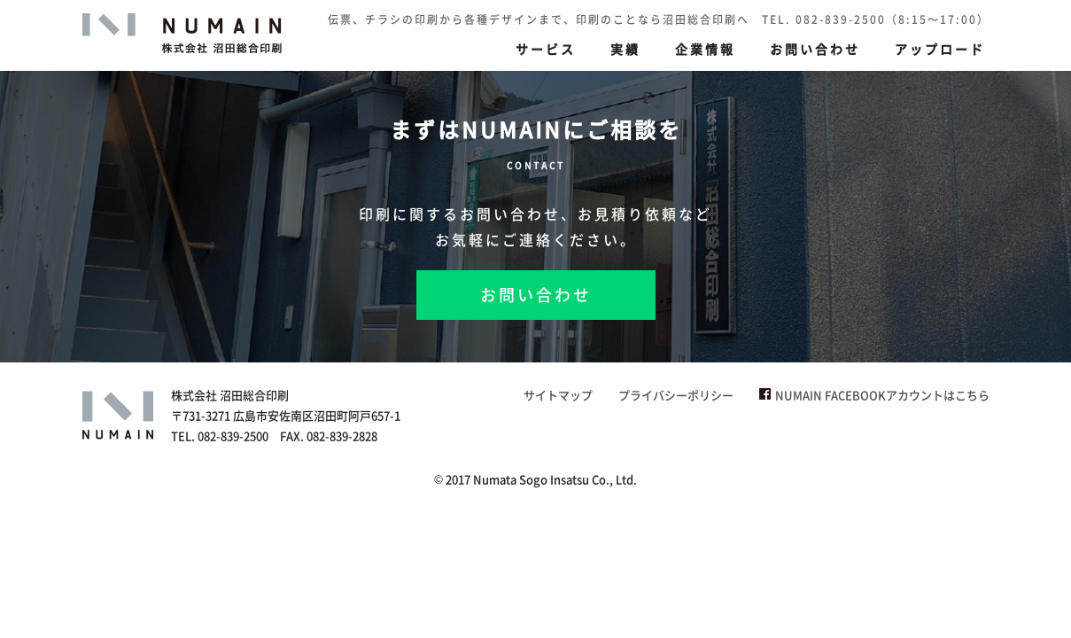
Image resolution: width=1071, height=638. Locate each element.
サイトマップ (558, 394)
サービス (546, 49)
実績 (625, 49)
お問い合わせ (815, 49)
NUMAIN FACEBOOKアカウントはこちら (874, 394)
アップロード (940, 49)
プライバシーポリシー (675, 394)
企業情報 (705, 49)
